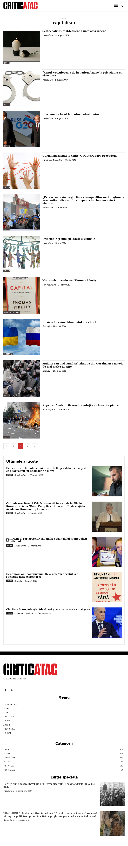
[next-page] (34, 446)
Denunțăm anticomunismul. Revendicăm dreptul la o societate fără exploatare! (42, 576)
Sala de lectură (11, 312)
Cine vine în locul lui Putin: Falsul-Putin (70, 114)
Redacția (46, 326)
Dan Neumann (49, 284)
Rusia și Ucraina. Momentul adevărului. (70, 322)
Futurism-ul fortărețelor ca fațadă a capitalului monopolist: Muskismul (46, 540)
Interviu (8, 354)
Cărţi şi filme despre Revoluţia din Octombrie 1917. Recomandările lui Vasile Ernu (49, 785)
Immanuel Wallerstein (52, 160)
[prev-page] (6, 446)
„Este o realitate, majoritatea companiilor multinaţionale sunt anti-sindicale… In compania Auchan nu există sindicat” (83, 200)
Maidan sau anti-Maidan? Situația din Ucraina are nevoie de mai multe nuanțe (82, 365)
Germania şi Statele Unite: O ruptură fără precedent (79, 155)
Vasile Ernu (47, 35)
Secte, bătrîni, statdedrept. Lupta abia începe (74, 31)
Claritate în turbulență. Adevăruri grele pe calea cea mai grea (48, 609)
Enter (7, 63)
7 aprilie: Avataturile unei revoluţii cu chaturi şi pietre (80, 405)
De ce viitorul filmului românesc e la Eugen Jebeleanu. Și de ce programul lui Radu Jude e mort (46, 470)
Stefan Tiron (20, 545)
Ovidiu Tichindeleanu (24, 613)
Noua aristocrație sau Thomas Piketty (69, 280)
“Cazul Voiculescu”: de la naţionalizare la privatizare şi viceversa (82, 74)
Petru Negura (48, 409)
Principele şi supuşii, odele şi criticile (68, 239)
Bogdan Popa (20, 475)
